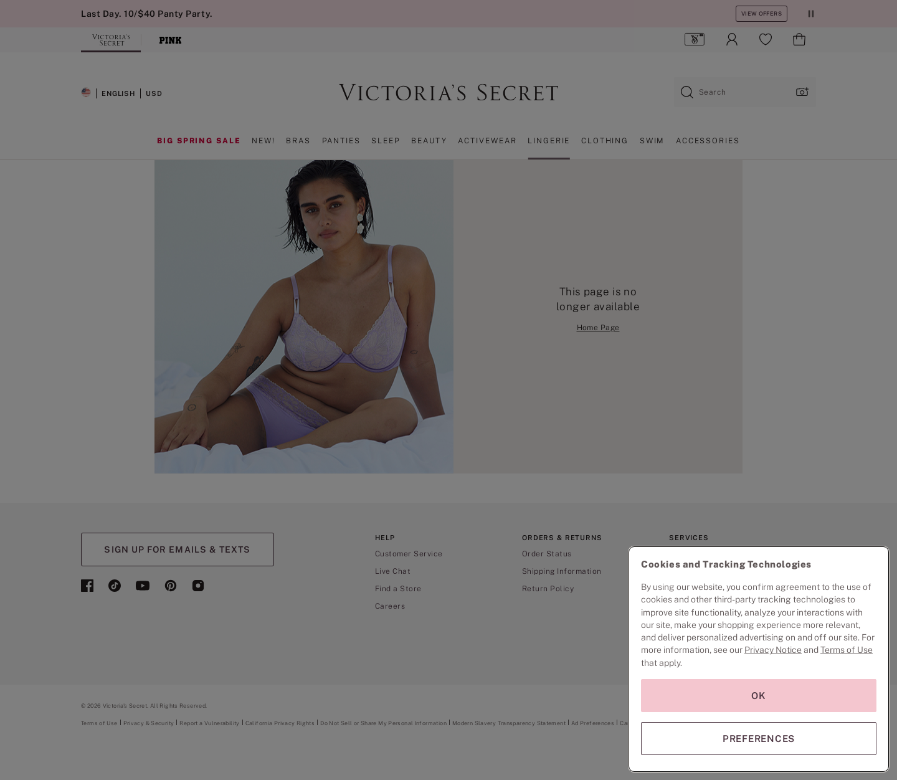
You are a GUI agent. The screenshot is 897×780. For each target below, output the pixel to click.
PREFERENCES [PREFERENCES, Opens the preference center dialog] (759, 738)
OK (758, 695)
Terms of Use (846, 650)
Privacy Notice (773, 650)
